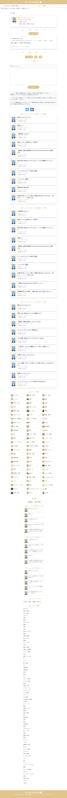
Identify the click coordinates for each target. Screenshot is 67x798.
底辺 (44, 430)
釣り (44, 454)
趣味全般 (14, 458)
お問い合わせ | (23, 794)
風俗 (44, 489)
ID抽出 (40, 40)
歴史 (44, 458)
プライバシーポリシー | (37, 794)
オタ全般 (14, 446)
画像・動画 (46, 465)
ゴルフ (45, 469)
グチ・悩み (46, 395)
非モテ (29, 415)
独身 (44, 411)
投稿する (33, 87)
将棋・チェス (46, 450)
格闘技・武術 (15, 473)
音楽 (13, 438)
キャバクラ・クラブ (33, 489)
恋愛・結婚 (15, 411)
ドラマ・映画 (46, 434)
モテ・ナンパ (15, 415)
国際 (29, 403)
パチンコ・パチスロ (17, 485)
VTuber (45, 446)
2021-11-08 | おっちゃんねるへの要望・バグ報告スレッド (15, 8)
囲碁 (13, 454)
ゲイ (44, 481)
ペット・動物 (31, 418)
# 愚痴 (28, 23)
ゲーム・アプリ (16, 442)
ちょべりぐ (15, 46)
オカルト (14, 489)
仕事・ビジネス (23, 21)
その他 (45, 493)
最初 (23, 30)
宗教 (29, 465)
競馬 (29, 485)
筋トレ (29, 473)
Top (11, 13)
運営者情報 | (17, 794)
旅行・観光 (31, 454)
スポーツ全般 (46, 473)
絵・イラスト (15, 465)
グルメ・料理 (31, 434)
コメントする (33, 33)
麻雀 (29, 450)
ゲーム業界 (31, 442)
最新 (44, 30)
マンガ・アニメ (47, 438)
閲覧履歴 (30, 502)
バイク (45, 422)
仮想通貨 (45, 426)
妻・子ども (31, 411)
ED (29, 481)
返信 (50, 40)
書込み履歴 (37, 502)
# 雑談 (24, 23)
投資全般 (14, 430)
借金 (29, 430)
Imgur (24, 94)
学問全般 (14, 461)
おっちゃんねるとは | (48, 794)
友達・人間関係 (16, 418)
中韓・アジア (15, 403)
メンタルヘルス (47, 477)
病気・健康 (31, 477)
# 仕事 (20, 23)
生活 (44, 418)
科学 (29, 458)
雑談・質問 (31, 395)
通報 (45, 40)
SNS (13, 407)
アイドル (45, 442)
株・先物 (14, 426)
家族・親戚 (46, 415)
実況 (44, 399)
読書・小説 (31, 438)
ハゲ (13, 481)
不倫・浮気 (15, 493)
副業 (44, 407)
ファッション (15, 450)
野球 (13, 469)
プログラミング (47, 461)
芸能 (29, 399)
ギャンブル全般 (47, 485)
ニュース (14, 399)
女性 (44, 403)
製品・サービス (16, 422)
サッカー (30, 469)
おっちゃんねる (33, 2)
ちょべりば (25, 46)
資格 (29, 461)
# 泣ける (32, 23)
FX (29, 426)
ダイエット (15, 477)
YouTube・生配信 (32, 446)
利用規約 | (29, 794)
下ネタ (29, 493)
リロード (29, 57)
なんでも (14, 395)
